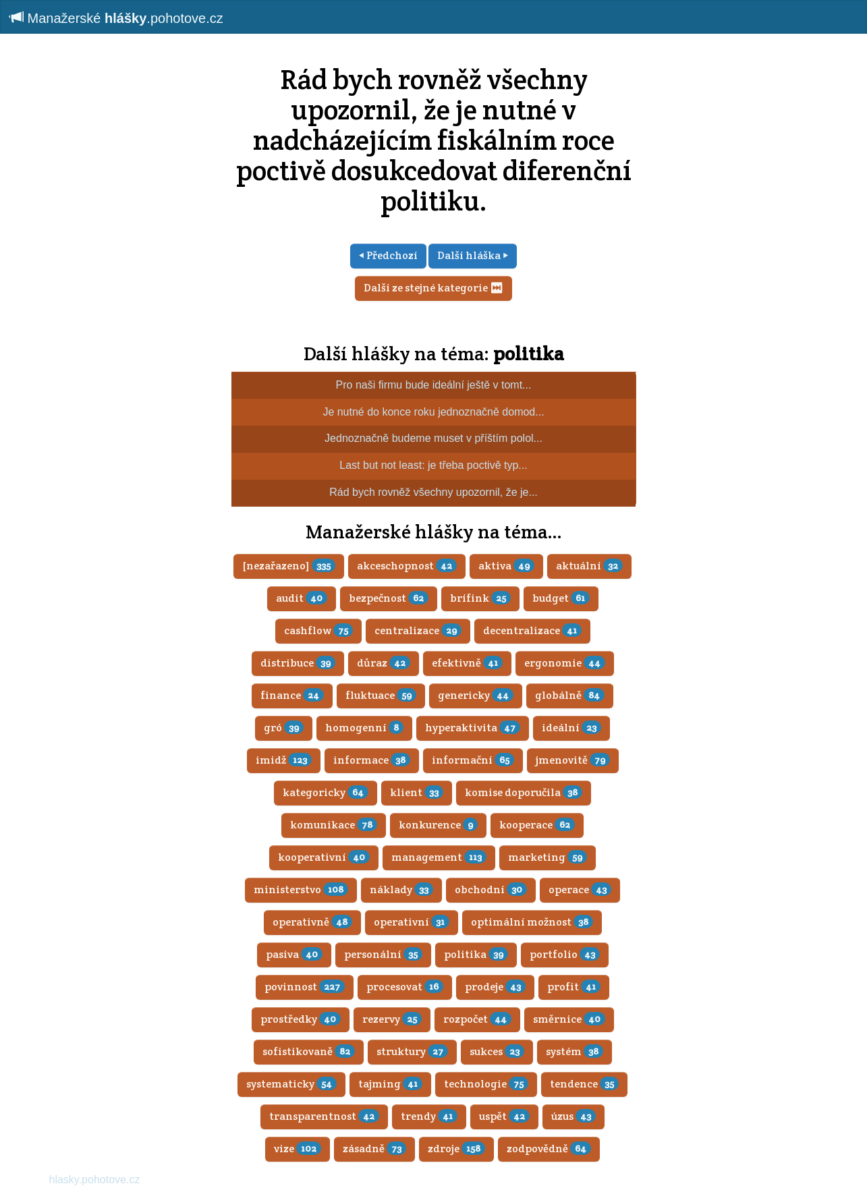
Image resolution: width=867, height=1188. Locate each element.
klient (416, 792)
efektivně (467, 663)
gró (284, 727)
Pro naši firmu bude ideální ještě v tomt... (434, 385)
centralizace (418, 630)
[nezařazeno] (288, 566)
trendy (429, 1116)
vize (297, 1148)
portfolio (565, 954)
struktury (412, 1051)
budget (561, 598)
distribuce (297, 663)
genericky (475, 695)
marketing (547, 857)
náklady (401, 889)
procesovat (404, 987)
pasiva (294, 954)
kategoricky (325, 792)
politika (528, 353)
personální (383, 954)
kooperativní (324, 857)
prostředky (300, 1019)
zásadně (374, 1148)
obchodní (491, 889)
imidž (284, 760)
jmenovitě (573, 760)
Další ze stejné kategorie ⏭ (433, 288)
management (438, 857)
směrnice (569, 1019)
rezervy (392, 1019)
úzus (573, 1116)
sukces (497, 1051)
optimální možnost (532, 922)
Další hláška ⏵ (472, 255)
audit (301, 598)
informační (473, 760)
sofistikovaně (308, 1051)
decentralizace (532, 630)
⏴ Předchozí (388, 255)
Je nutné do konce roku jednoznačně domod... (433, 412)
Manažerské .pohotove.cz (116, 18)
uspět (504, 1116)
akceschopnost (407, 566)
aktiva (506, 566)
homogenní (364, 727)
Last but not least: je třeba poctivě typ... (433, 465)
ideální (571, 727)
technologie (486, 1084)
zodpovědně (549, 1148)
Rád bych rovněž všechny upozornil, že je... (433, 492)
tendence (584, 1084)
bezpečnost (388, 598)
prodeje (495, 987)
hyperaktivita (472, 727)
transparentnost (324, 1116)
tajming (390, 1084)
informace (371, 760)
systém (574, 1051)
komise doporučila (523, 792)
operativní (411, 922)
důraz (383, 663)
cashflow (318, 630)
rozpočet (477, 1019)
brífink (480, 598)
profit (573, 987)
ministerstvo (301, 889)
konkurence (438, 825)
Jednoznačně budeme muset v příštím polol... (433, 438)
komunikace (333, 825)
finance (292, 695)
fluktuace (380, 695)
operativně (312, 922)
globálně (570, 695)
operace (580, 889)
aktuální (589, 566)
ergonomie (564, 663)
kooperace (537, 825)
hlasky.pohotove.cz (94, 1179)
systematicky (291, 1084)
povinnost (304, 987)
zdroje (456, 1148)
